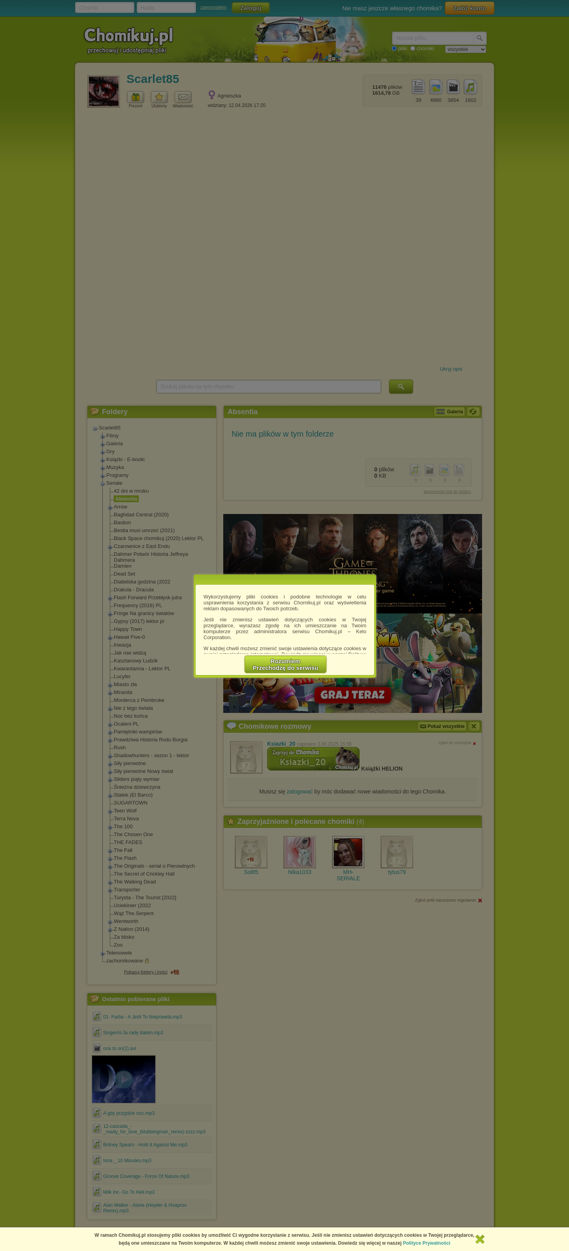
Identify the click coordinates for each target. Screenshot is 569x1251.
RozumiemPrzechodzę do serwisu (285, 664)
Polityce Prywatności (426, 1243)
